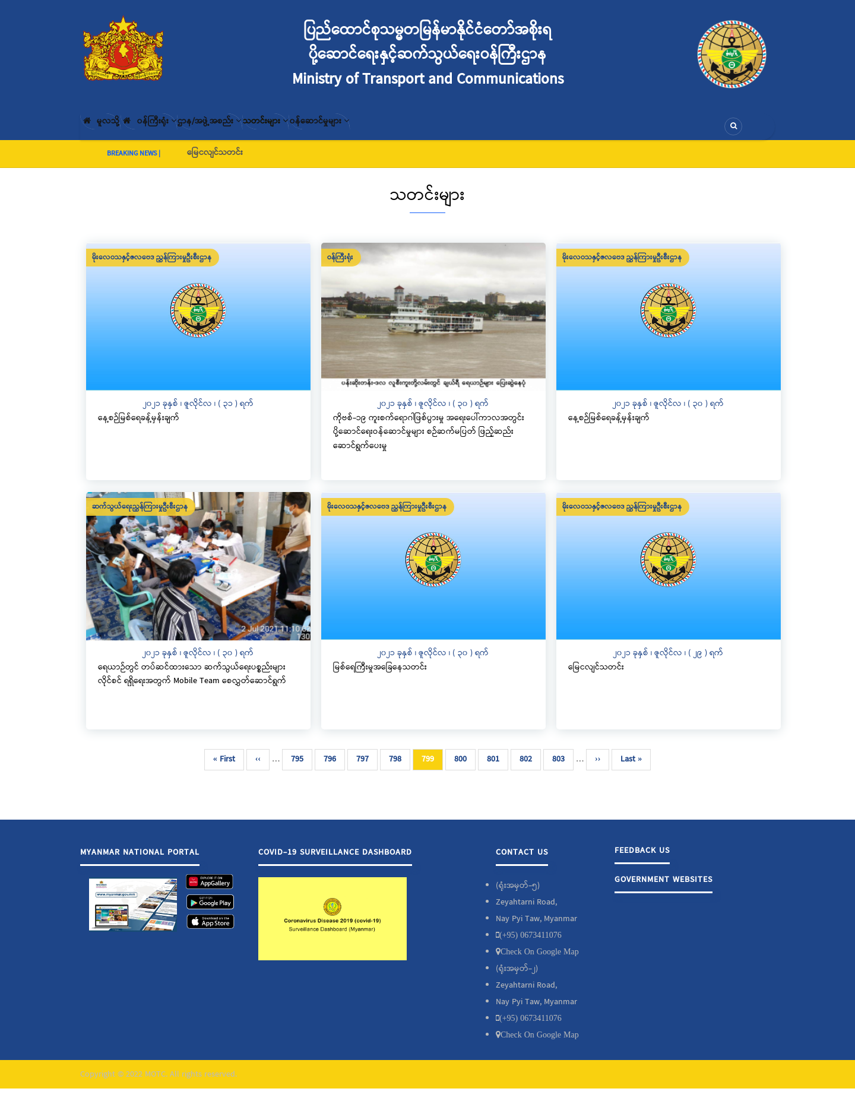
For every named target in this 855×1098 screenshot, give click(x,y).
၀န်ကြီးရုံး (175, 131)
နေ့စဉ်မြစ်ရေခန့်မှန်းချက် (138, 427)
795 (299, 768)
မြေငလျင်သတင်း (215, 162)
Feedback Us (642, 860)
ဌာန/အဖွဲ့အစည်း (255, 131)
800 (462, 768)
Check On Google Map (540, 961)
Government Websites (663, 889)
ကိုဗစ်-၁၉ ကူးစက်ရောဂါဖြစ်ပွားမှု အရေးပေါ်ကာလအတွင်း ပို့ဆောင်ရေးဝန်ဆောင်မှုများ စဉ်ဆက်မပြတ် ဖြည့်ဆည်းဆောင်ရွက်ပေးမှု (428, 441)
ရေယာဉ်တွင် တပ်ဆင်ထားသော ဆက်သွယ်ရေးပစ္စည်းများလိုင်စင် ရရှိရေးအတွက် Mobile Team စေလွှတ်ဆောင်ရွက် (192, 683)
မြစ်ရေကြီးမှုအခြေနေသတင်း (380, 676)
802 (528, 768)
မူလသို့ (109, 131)
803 (560, 768)
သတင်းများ (331, 131)
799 (432, 771)
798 (397, 768)
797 (364, 768)
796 (332, 768)
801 (495, 768)
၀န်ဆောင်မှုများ (404, 131)
